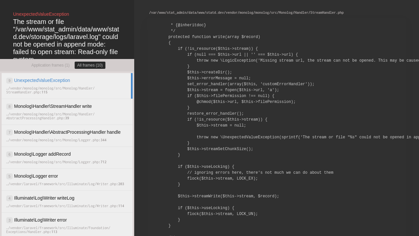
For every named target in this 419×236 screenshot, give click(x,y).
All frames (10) (90, 65)
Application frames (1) (50, 65)
